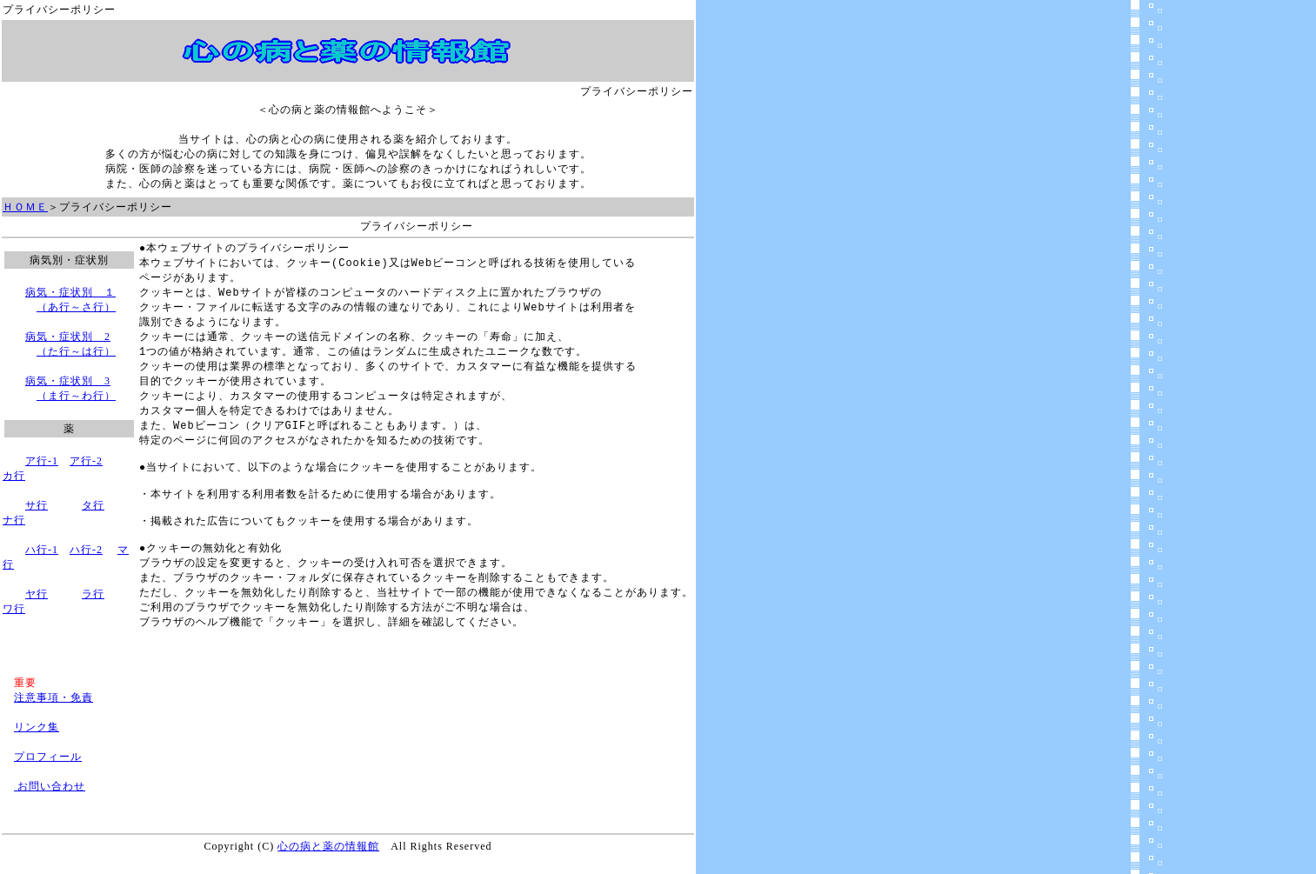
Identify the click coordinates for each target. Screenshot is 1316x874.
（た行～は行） (76, 351)
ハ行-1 (41, 550)
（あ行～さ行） (76, 307)
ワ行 (14, 609)
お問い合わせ (49, 786)
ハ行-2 (86, 550)
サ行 (36, 505)
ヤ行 (36, 594)
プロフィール (48, 757)
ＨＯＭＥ (25, 207)
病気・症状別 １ (70, 292)
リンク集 (36, 727)
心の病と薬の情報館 (328, 846)
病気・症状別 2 (67, 336)
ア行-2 (86, 461)
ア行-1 (41, 461)
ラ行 (93, 594)
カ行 (14, 476)
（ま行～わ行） (76, 396)
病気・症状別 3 (67, 381)
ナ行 (14, 520)
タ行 (93, 505)
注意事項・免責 (53, 697)
